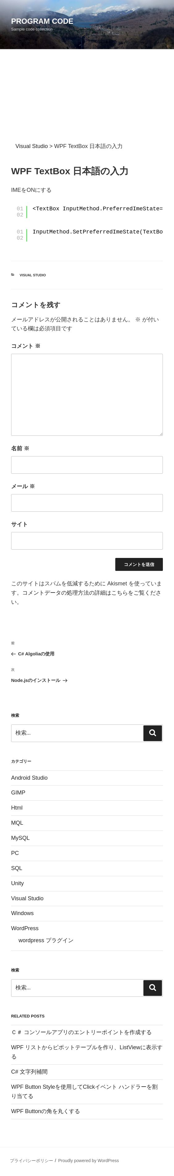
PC (15, 853)
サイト (19, 524)
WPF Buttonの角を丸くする (45, 1111)
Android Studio (29, 778)
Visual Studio (33, 275)
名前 (20, 448)
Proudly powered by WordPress (88, 1160)
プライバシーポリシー (31, 1160)
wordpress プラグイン (46, 940)
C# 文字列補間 (29, 1072)
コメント (25, 346)
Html (17, 808)
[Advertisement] (87, 95)
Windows (22, 913)
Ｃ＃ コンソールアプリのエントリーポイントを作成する (81, 1032)
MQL (17, 823)
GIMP (18, 793)
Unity (17, 883)
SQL (16, 868)
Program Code (42, 21)
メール (23, 486)
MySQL (20, 838)
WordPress (25, 928)
